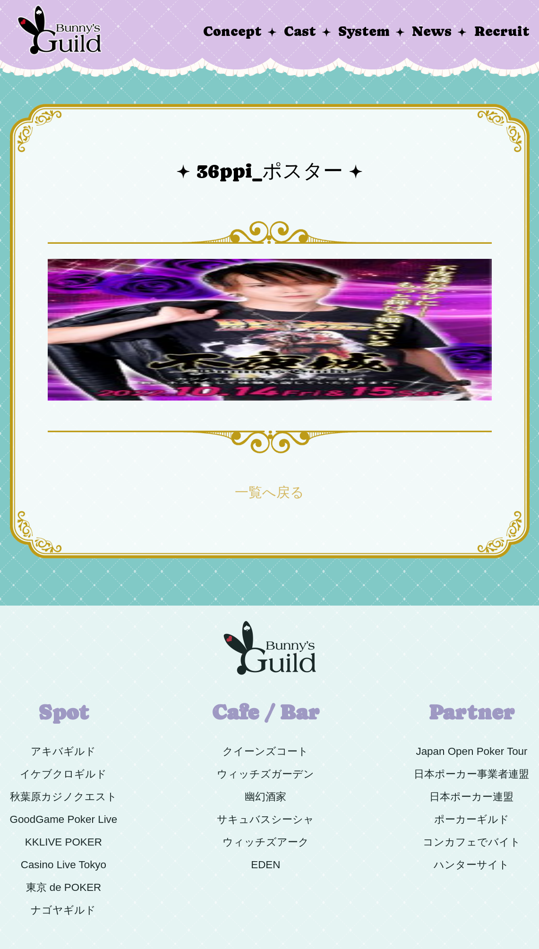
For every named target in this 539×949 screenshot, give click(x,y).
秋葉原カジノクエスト (63, 797)
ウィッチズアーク (265, 842)
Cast (300, 31)
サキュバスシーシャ (265, 819)
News (432, 31)
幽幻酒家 (265, 797)
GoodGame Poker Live (64, 819)
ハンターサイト (471, 865)
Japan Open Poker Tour (471, 751)
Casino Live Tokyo (63, 865)
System (364, 31)
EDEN (265, 865)
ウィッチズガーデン (265, 774)
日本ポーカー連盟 (471, 797)
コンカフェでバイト (472, 842)
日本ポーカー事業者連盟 (471, 774)
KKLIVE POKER (63, 842)
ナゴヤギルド (63, 910)
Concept (232, 31)
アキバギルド (63, 751)
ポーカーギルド (471, 819)
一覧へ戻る (269, 492)
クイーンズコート (265, 751)
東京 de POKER (64, 887)
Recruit (502, 31)
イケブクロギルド (63, 774)
